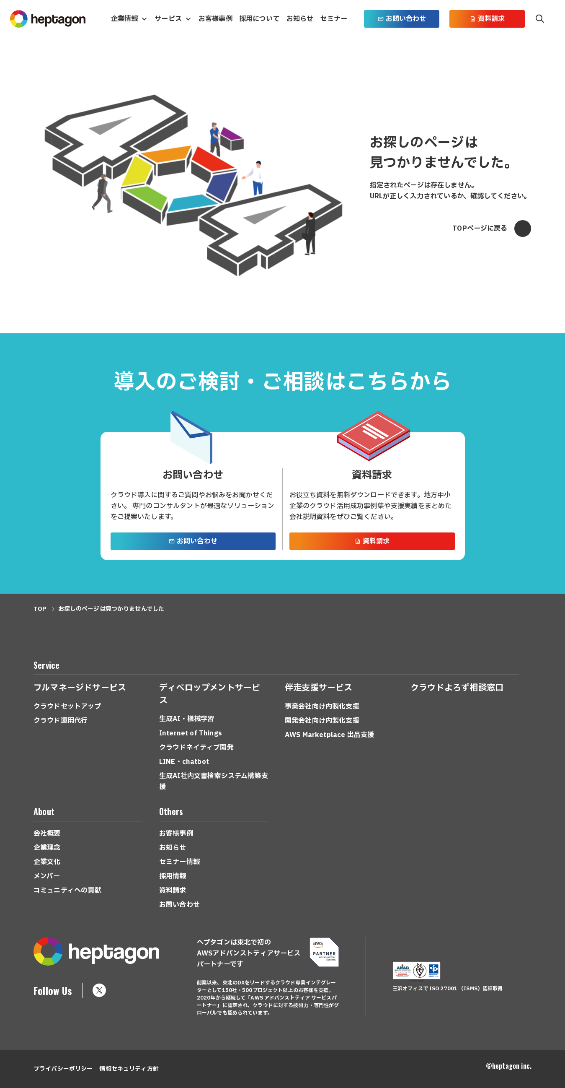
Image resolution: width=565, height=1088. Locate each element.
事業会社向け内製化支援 (322, 706)
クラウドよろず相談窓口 (456, 688)
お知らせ (300, 19)
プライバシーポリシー (63, 1069)
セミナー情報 (179, 862)
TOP (40, 609)
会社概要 (47, 833)
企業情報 (124, 19)
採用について (259, 19)
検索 (540, 19)
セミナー (333, 19)
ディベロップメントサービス (209, 694)
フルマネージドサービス (80, 688)
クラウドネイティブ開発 (196, 748)
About (44, 811)
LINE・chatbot (184, 762)
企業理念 (47, 848)
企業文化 (47, 862)
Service (46, 665)
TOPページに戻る (491, 228)
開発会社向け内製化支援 (322, 721)
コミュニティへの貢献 (67, 890)
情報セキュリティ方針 (128, 1069)
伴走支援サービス (319, 688)
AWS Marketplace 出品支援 (329, 735)
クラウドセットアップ (67, 706)
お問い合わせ (401, 19)
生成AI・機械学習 (186, 719)
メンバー (47, 876)
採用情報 (172, 876)
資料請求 (487, 19)
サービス (168, 19)
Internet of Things (190, 733)
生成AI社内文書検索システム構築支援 (213, 781)
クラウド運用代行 (61, 721)
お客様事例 (215, 19)
